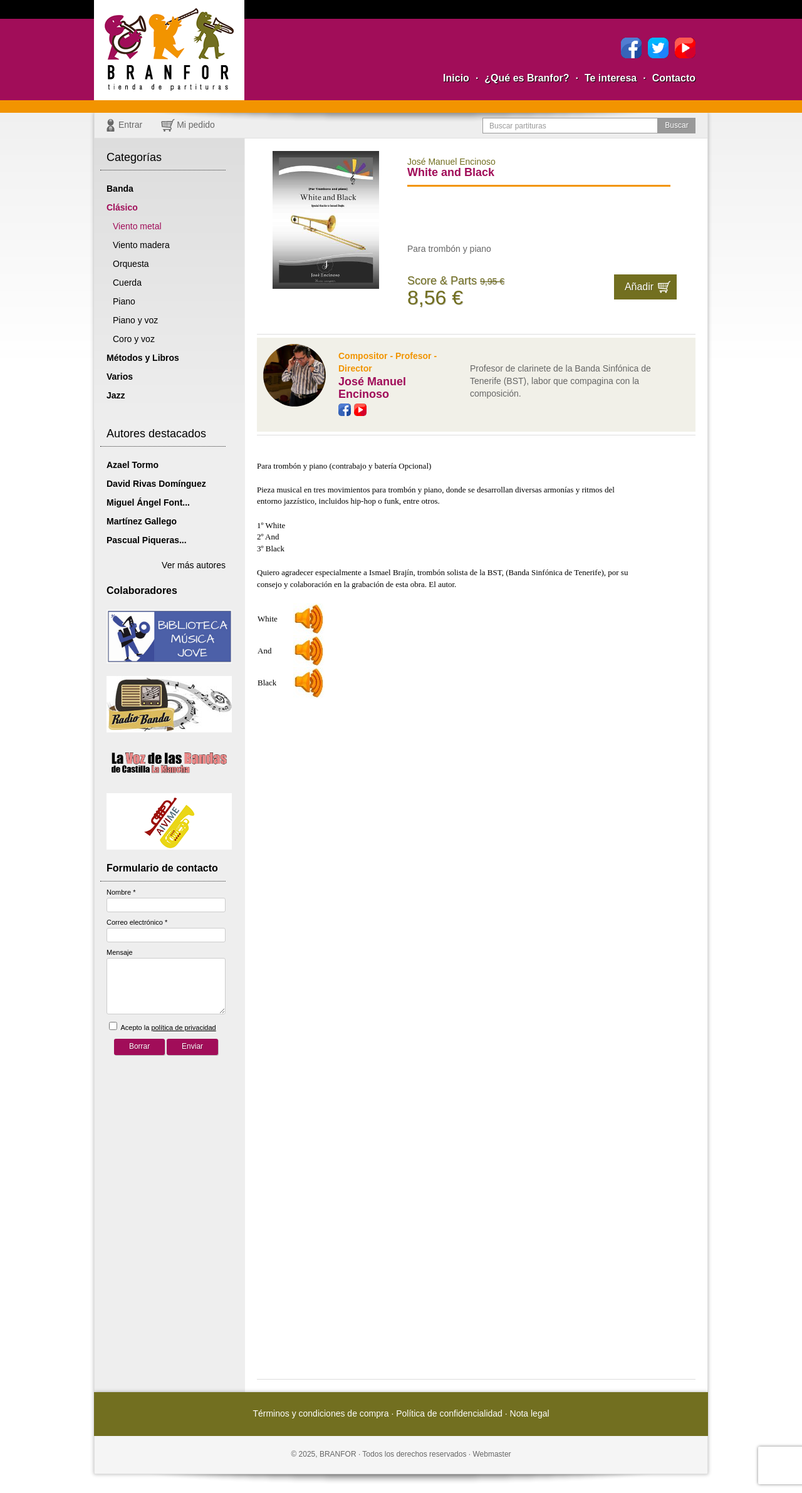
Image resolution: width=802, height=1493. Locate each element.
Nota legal (529, 1413)
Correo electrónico (137, 922)
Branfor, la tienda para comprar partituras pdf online (169, 50)
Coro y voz (134, 339)
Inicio (456, 78)
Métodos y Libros (143, 358)
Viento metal (137, 226)
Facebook (631, 48)
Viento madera (141, 245)
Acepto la (162, 1026)
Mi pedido (196, 125)
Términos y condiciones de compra (320, 1413)
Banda (120, 189)
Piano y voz (135, 320)
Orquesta (131, 264)
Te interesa (611, 78)
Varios (120, 377)
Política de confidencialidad (449, 1413)
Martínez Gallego (142, 521)
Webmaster (491, 1454)
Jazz (116, 395)
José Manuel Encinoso (372, 387)
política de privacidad (183, 1027)
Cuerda (127, 283)
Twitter (658, 48)
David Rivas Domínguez (156, 484)
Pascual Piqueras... (147, 540)
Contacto (673, 78)
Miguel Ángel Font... (148, 502)
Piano (124, 301)
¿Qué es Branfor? (526, 78)
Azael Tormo (133, 465)
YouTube (685, 48)
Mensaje (120, 952)
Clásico (122, 207)
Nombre (121, 892)
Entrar (130, 125)
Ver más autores (194, 565)
